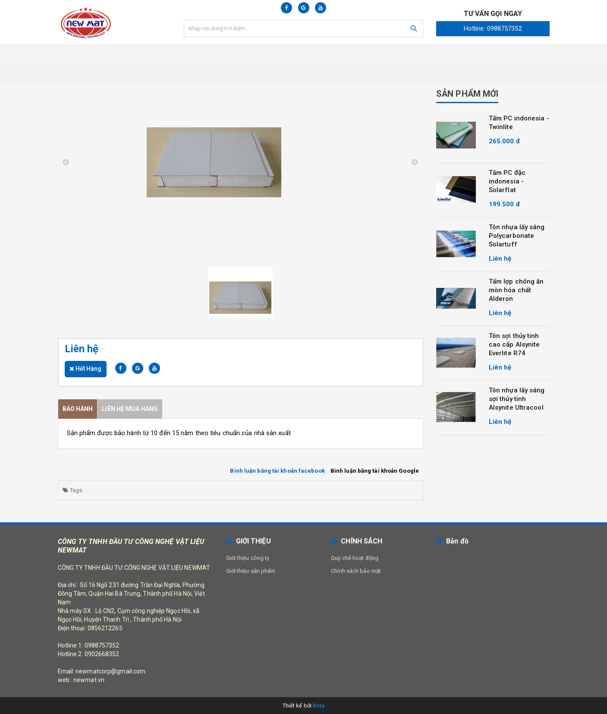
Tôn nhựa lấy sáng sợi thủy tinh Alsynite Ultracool (517, 398)
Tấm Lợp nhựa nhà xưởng (433, 52)
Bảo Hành (78, 408)
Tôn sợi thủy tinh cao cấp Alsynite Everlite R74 (514, 344)
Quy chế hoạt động (354, 557)
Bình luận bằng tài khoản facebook (277, 470)
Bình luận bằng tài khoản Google (374, 470)
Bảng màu (361, 52)
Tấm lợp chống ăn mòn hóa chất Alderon (516, 290)
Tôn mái (157, 52)
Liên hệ (502, 52)
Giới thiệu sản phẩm (251, 570)
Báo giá (316, 52)
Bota (318, 705)
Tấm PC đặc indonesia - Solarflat (507, 181)
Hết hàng (85, 368)
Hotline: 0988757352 (493, 28)
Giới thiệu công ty (248, 557)
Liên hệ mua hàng (130, 408)
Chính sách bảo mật (356, 570)
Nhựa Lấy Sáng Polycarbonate (237, 52)
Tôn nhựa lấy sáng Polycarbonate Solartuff (517, 235)
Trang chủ (111, 52)
